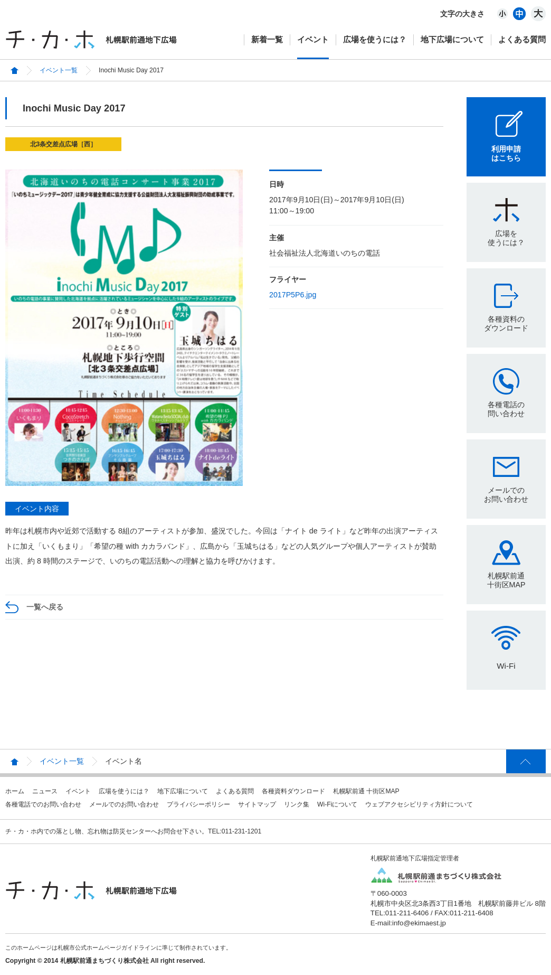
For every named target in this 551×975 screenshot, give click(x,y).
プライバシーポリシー (198, 804)
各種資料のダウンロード (506, 323)
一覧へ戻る (44, 607)
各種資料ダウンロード (293, 791)
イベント (313, 39)
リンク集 (296, 804)
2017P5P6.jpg (292, 294)
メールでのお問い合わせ (506, 494)
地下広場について (452, 39)
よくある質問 (522, 39)
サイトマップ (257, 804)
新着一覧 (267, 39)
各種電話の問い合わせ (506, 409)
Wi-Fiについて (337, 804)
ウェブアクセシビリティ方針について (419, 804)
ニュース (45, 791)
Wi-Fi (506, 665)
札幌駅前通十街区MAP (506, 580)
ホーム (14, 791)
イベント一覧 (59, 70)
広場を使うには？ (374, 39)
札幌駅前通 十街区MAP (366, 791)
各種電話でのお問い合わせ (43, 804)
